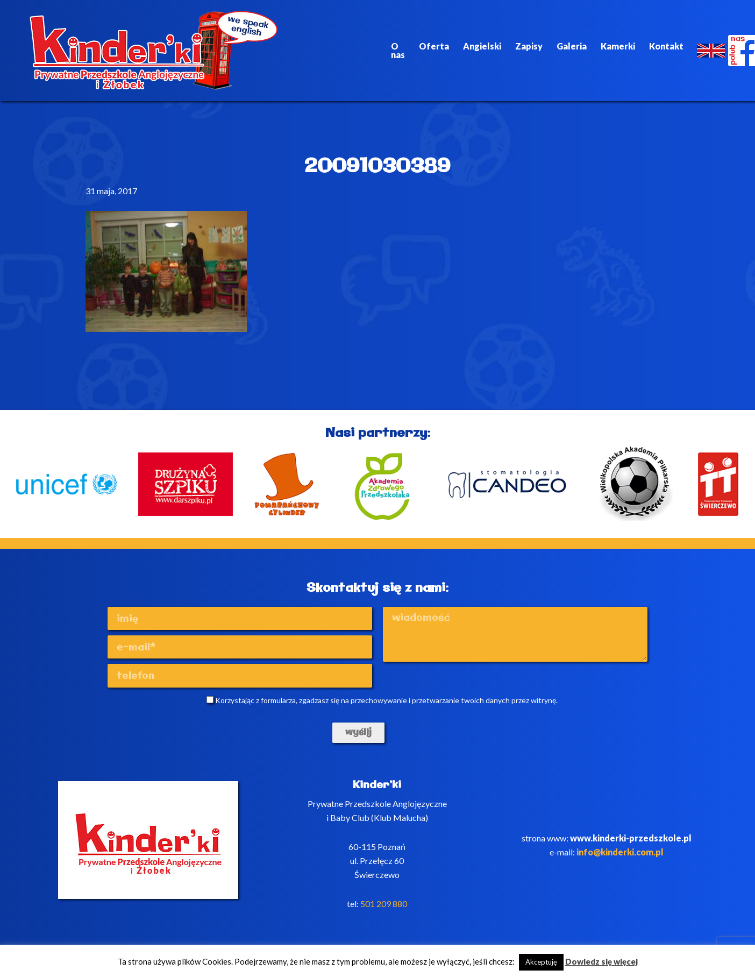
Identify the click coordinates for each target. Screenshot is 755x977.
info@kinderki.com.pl (620, 857)
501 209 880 (383, 908)
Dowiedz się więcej (601, 961)
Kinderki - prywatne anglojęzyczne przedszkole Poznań (149, 50)
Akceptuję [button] (541, 962)
